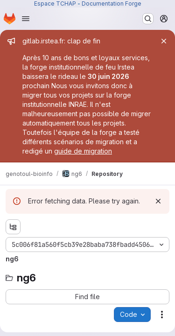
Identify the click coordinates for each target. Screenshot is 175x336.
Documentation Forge (111, 3)
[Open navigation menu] (25, 18)
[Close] (163, 41)
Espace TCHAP (55, 3)
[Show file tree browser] (13, 226)
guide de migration (83, 151)
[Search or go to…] (148, 18)
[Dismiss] (158, 201)
